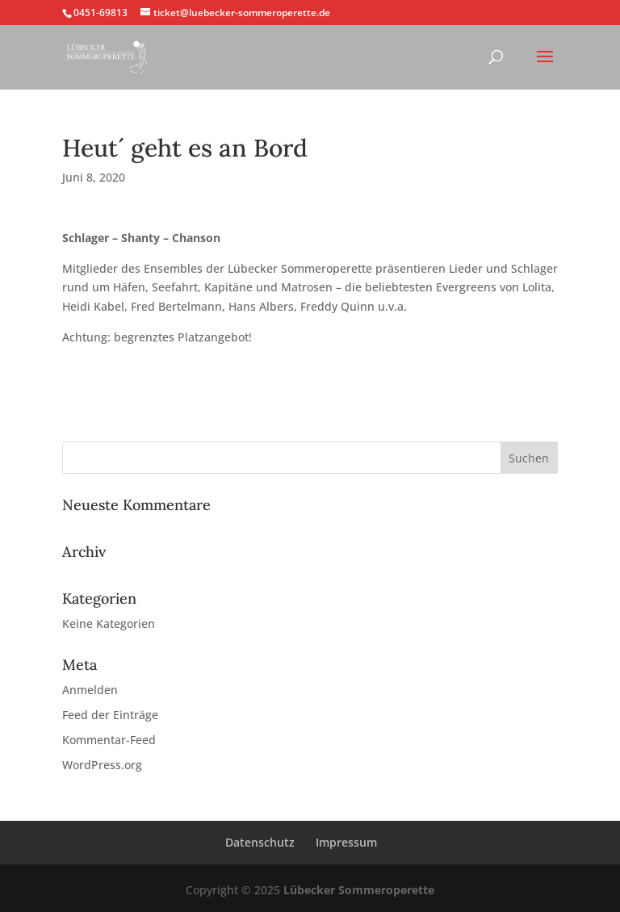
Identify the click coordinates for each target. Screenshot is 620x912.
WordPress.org (102, 764)
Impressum (346, 842)
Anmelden (90, 689)
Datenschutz (260, 842)
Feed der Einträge (110, 714)
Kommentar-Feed (109, 739)
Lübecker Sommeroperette (358, 889)
